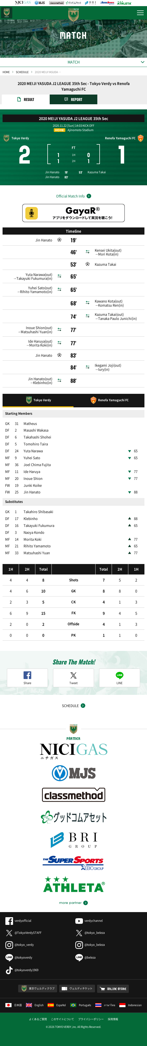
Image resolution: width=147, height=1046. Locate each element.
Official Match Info (70, 195)
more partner (70, 902)
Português (80, 1005)
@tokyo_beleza (90, 932)
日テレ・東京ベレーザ (6, 12)
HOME (6, 72)
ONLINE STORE (117, 988)
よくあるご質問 (38, 1019)
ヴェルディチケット (80, 988)
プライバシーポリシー (91, 1019)
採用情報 (113, 1019)
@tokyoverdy (18, 957)
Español (57, 1005)
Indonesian (130, 1005)
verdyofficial (18, 920)
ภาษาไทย (105, 1005)
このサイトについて (62, 1019)
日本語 (13, 1005)
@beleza (85, 957)
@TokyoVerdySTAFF (23, 932)
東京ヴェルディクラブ (42, 988)
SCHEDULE (22, 72)
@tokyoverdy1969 (21, 970)
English (35, 1005)
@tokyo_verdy (19, 944)
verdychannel (89, 920)
